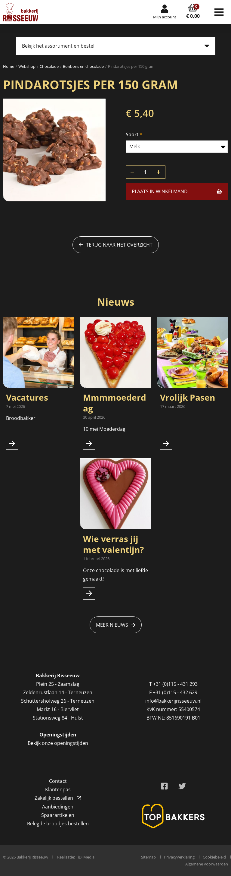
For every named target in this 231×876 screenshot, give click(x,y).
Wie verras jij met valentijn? (113, 544)
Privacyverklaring (179, 857)
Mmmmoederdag (114, 403)
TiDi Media (85, 857)
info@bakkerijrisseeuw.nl (173, 701)
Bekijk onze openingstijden (58, 743)
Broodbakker (21, 418)
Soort (132, 134)
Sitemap (148, 857)
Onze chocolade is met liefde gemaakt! (115, 574)
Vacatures (27, 397)
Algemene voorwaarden (206, 864)
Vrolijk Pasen (187, 397)
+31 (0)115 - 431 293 (175, 684)
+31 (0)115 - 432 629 (175, 692)
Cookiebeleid (214, 857)
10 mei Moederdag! (105, 429)
